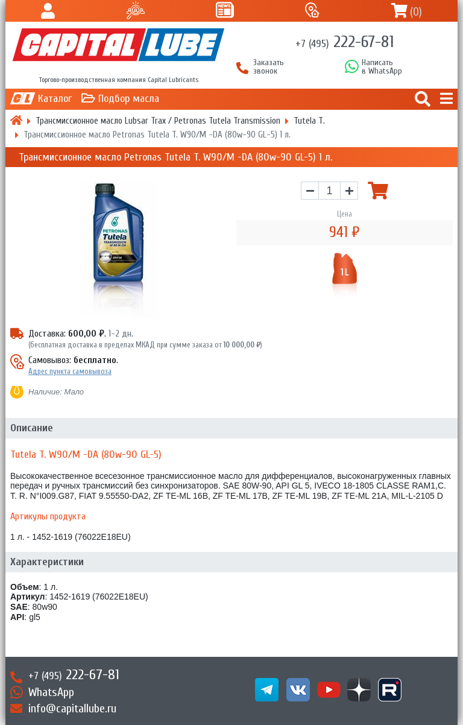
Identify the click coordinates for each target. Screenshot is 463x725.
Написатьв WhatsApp (382, 67)
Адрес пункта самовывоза (70, 371)
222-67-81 (344, 41)
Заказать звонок (268, 67)
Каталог (55, 98)
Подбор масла (128, 98)
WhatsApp (51, 692)
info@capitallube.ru (72, 708)
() (416, 12)
